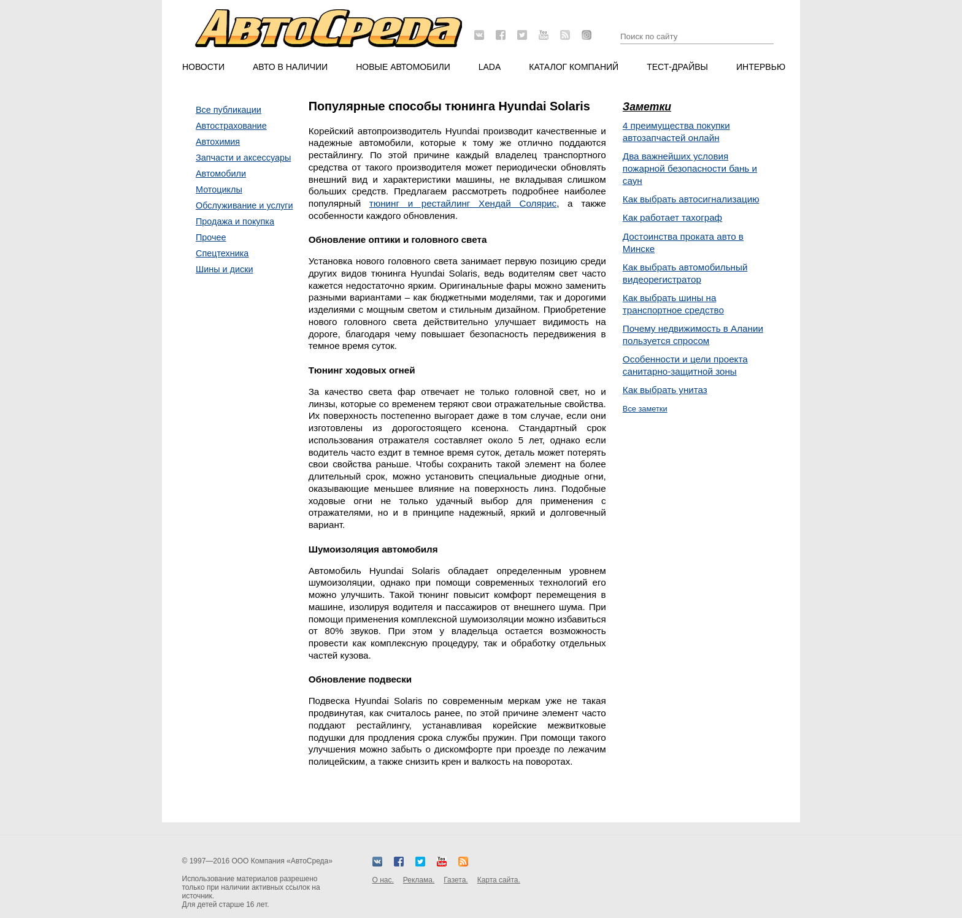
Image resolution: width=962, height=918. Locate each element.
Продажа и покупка (235, 221)
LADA (490, 67)
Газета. (456, 880)
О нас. (383, 880)
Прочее (211, 237)
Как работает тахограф (672, 217)
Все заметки (645, 408)
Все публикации (228, 110)
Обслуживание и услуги (244, 205)
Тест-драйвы (677, 67)
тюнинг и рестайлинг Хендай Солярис (462, 203)
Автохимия (218, 142)
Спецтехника (222, 253)
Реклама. (418, 880)
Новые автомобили (403, 67)
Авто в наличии (290, 67)
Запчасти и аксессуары (243, 158)
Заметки (647, 107)
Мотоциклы (219, 189)
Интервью (760, 67)
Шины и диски (224, 269)
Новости (203, 67)
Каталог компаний (573, 67)
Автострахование (231, 126)
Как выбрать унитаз (665, 389)
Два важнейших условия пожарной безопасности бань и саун (690, 168)
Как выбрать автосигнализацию (691, 199)
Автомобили (221, 173)
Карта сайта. (498, 880)
